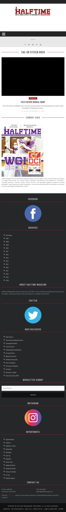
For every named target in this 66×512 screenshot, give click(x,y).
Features (8, 442)
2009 (7, 245)
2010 (7, 248)
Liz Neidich (25, 111)
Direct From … (9, 462)
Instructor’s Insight (11, 372)
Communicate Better (11, 343)
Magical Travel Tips (11, 356)
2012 (7, 254)
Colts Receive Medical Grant (33, 102)
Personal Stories (10, 353)
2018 (7, 274)
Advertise (6, 509)
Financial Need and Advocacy (13, 350)
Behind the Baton (10, 465)
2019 (7, 277)
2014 (7, 261)
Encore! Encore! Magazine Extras (14, 340)
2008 (7, 241)
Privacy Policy (38, 509)
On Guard (8, 369)
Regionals (8, 459)
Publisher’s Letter (11, 446)
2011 (7, 251)
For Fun (8, 475)
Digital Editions (10, 439)
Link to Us (28, 509)
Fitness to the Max (11, 471)
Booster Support (10, 478)
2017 (7, 270)
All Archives (9, 235)
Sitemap (61, 509)
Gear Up (8, 455)
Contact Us (11, 495)
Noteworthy (33, 98)
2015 (7, 264)
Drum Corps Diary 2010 (12, 375)
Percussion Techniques (12, 366)
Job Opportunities (17, 509)
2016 (7, 267)
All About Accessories (12, 359)
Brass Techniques (10, 362)
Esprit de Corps (10, 346)
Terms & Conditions (50, 509)
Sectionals (8, 452)
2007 (7, 238)
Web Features (9, 337)
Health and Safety (11, 468)
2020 (7, 280)
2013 (7, 258)
